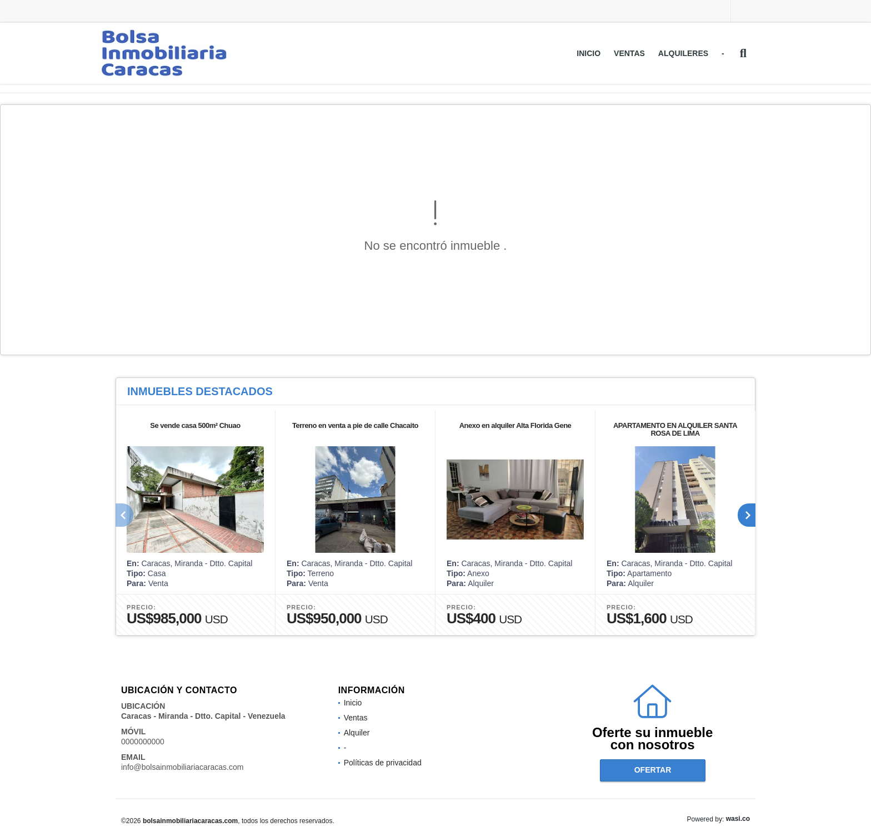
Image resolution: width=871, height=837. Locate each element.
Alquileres (683, 53)
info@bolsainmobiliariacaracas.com (182, 767)
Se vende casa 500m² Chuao (195, 425)
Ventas (629, 53)
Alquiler (357, 732)
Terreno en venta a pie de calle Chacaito (355, 425)
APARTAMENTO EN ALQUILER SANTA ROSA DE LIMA (675, 429)
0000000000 (142, 741)
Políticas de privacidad (383, 762)
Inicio (588, 53)
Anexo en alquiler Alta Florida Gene (515, 425)
